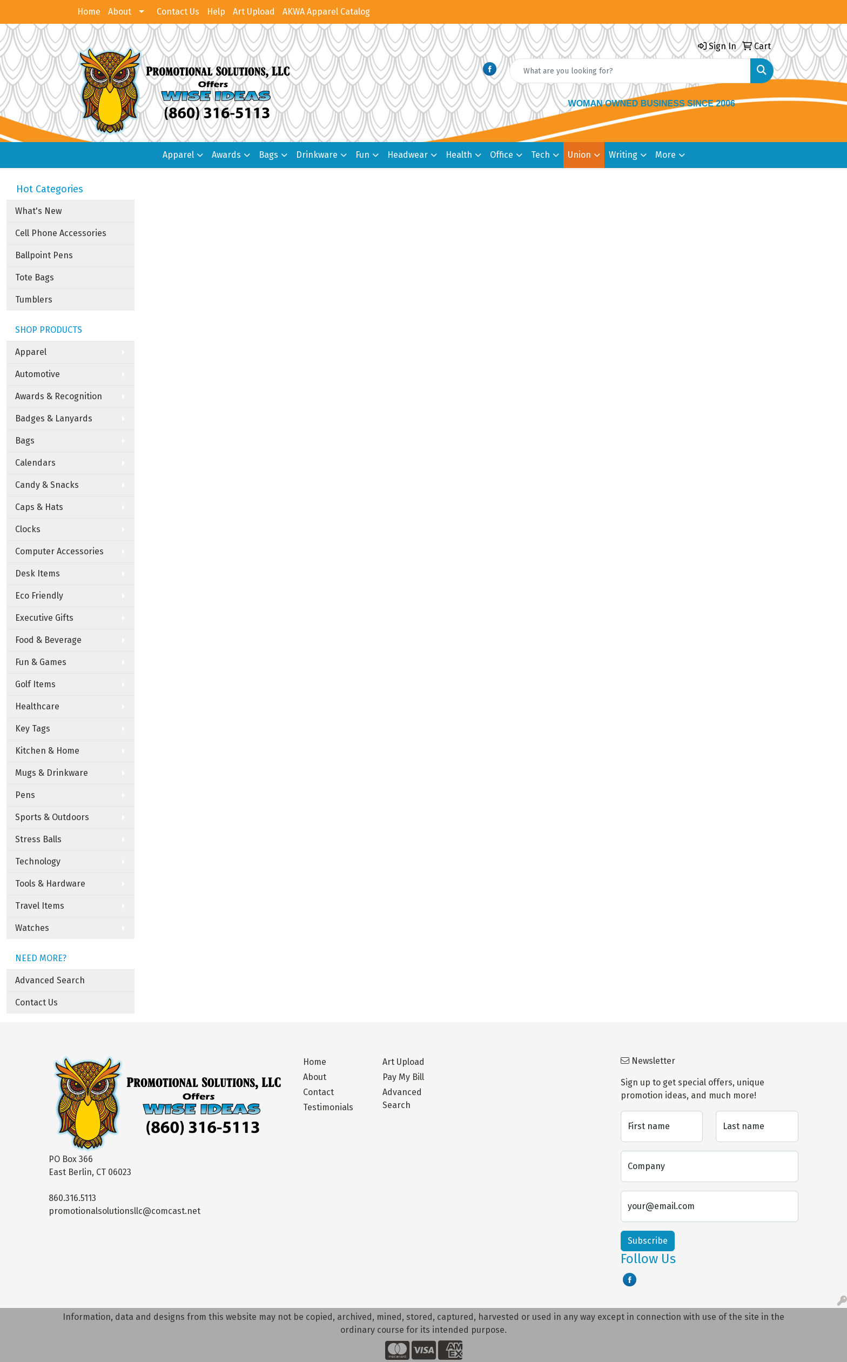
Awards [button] (226, 155)
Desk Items (37, 573)
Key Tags (32, 728)
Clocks (28, 529)
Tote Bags (34, 277)
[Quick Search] (630, 70)
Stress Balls (38, 839)
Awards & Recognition (58, 396)
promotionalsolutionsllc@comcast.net (124, 1211)
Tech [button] (540, 155)
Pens (25, 795)
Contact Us (178, 11)
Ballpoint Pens (44, 255)
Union (579, 155)
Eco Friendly (39, 596)
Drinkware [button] (317, 155)
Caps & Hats (39, 507)
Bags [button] (268, 155)
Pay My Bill (403, 1077)
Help (216, 11)
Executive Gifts (44, 618)
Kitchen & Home (47, 751)
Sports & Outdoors (52, 817)
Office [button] (501, 155)
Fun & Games (40, 662)
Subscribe (648, 1241)
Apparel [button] (178, 155)
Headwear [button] (407, 155)
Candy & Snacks (47, 485)
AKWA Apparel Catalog (326, 11)
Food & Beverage (48, 640)
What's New (38, 211)
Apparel (30, 352)
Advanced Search (50, 980)
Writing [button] (623, 155)
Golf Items (35, 684)
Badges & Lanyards (53, 418)
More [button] (665, 155)
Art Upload (254, 11)
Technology (37, 861)
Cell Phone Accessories (60, 233)
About (119, 11)
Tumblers (33, 299)
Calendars (35, 463)
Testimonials (328, 1107)
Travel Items (39, 906)
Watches (32, 928)
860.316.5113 (72, 1198)
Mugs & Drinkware (51, 773)
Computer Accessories (59, 551)
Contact (318, 1092)
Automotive (37, 374)
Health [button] (459, 155)
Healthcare (37, 706)
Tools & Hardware (50, 883)
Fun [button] (362, 155)
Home (88, 11)
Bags (25, 440)
